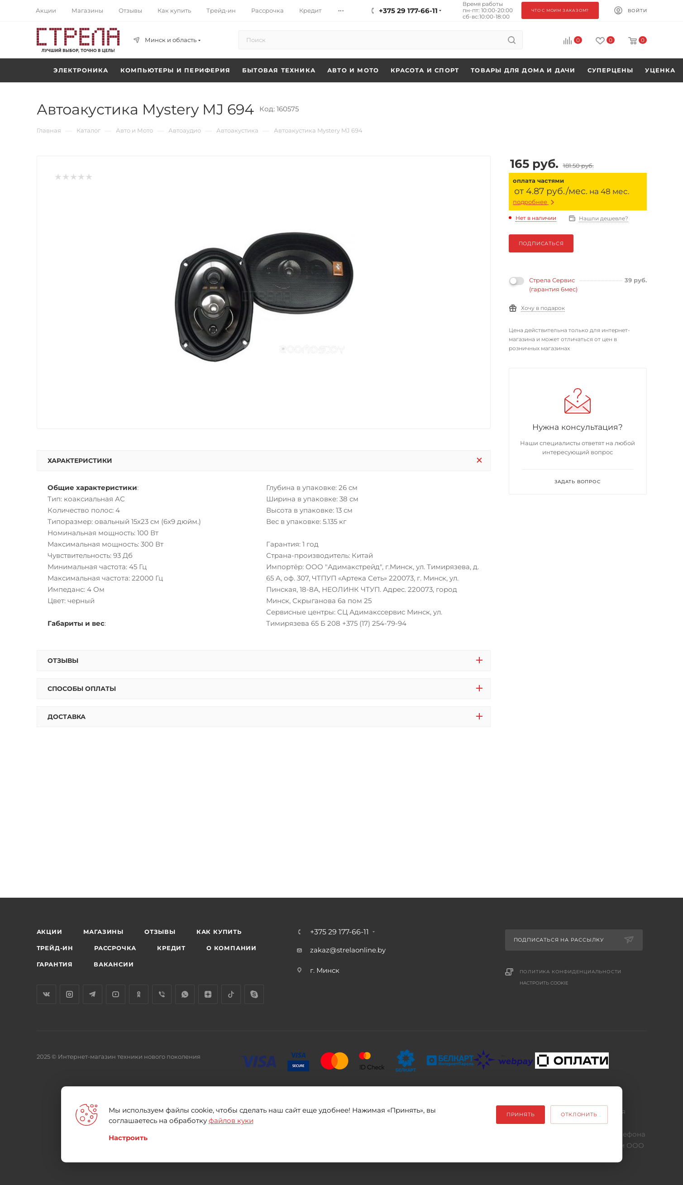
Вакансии (114, 964)
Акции (49, 931)
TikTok (231, 994)
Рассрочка (115, 948)
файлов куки (231, 1120)
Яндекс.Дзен (208, 994)
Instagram (69, 994)
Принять (520, 1114)
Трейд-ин (55, 948)
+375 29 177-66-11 (339, 932)
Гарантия (55, 964)
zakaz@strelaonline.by (348, 950)
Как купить (219, 931)
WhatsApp (185, 994)
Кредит (171, 948)
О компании (231, 948)
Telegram (92, 994)
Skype (254, 994)
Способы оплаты (82, 689)
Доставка (67, 717)
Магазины (103, 931)
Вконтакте (46, 994)
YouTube (115, 994)
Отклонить (579, 1114)
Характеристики (80, 461)
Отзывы (63, 661)
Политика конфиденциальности (571, 972)
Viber (162, 994)
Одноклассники (138, 994)
